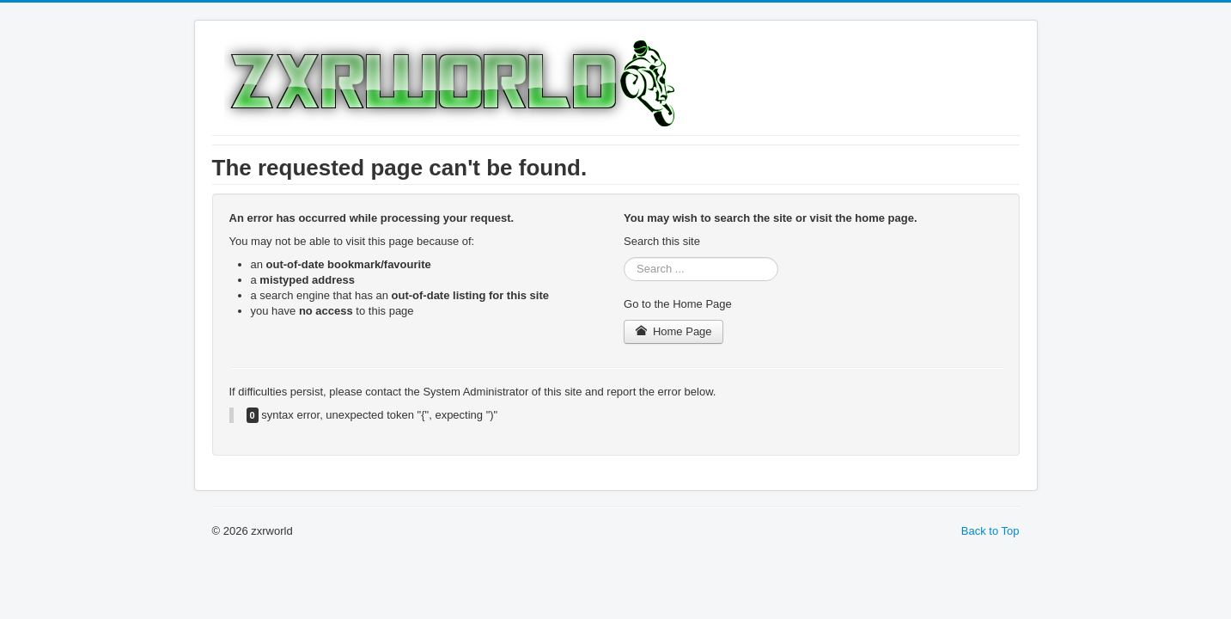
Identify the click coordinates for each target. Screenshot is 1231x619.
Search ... (624, 257)
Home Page (673, 331)
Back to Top (990, 530)
